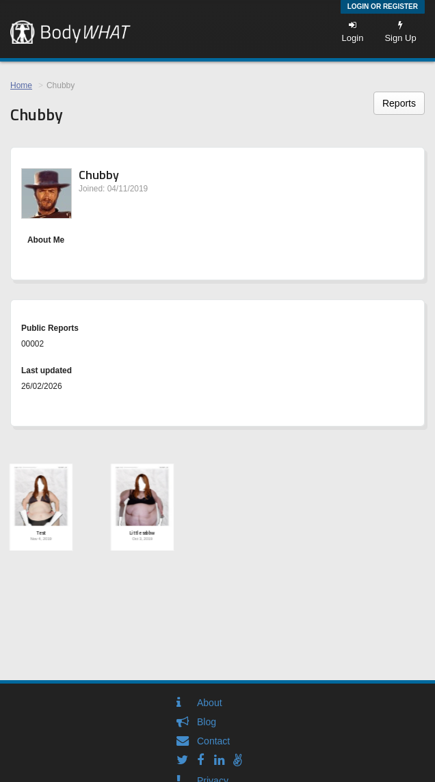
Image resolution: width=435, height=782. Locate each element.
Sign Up (400, 32)
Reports (399, 103)
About (209, 702)
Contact (213, 741)
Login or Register (382, 6)
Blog (206, 721)
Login (353, 32)
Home (21, 85)
